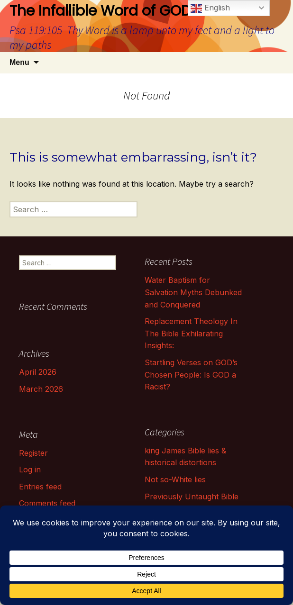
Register (33, 453)
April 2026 (37, 372)
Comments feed (47, 503)
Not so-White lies (175, 479)
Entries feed (40, 486)
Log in (30, 469)
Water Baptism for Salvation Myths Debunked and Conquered (193, 292)
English (210, 8)
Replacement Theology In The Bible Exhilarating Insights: (191, 333)
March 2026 (41, 389)
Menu (19, 62)
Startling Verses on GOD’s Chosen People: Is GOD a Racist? (191, 374)
